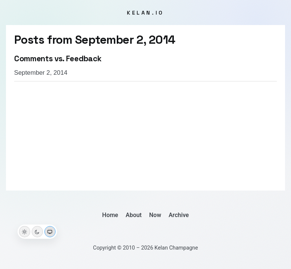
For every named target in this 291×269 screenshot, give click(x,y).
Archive (179, 215)
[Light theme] (24, 231)
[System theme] (50, 231)
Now (155, 215)
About (134, 215)
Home (110, 215)
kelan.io (145, 12)
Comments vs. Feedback (57, 59)
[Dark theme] (37, 231)
